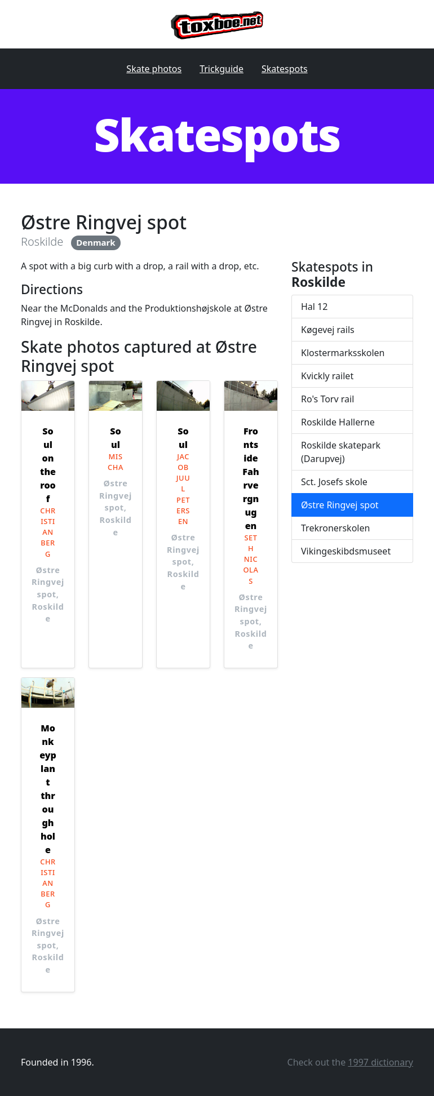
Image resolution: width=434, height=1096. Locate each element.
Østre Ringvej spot (340, 505)
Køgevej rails (328, 329)
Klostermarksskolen (342, 353)
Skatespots (285, 69)
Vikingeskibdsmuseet (346, 551)
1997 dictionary (380, 1062)
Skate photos (153, 69)
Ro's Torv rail (327, 399)
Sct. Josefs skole (334, 482)
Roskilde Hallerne (338, 422)
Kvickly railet (327, 376)
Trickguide (221, 69)
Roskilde (42, 241)
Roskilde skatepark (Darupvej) (340, 452)
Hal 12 (314, 306)
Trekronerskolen (335, 528)
